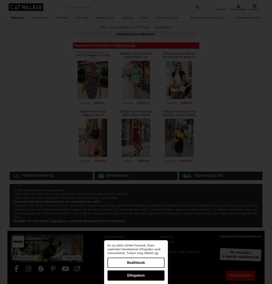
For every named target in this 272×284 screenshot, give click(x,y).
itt (156, 253)
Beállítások (136, 262)
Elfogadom (136, 275)
